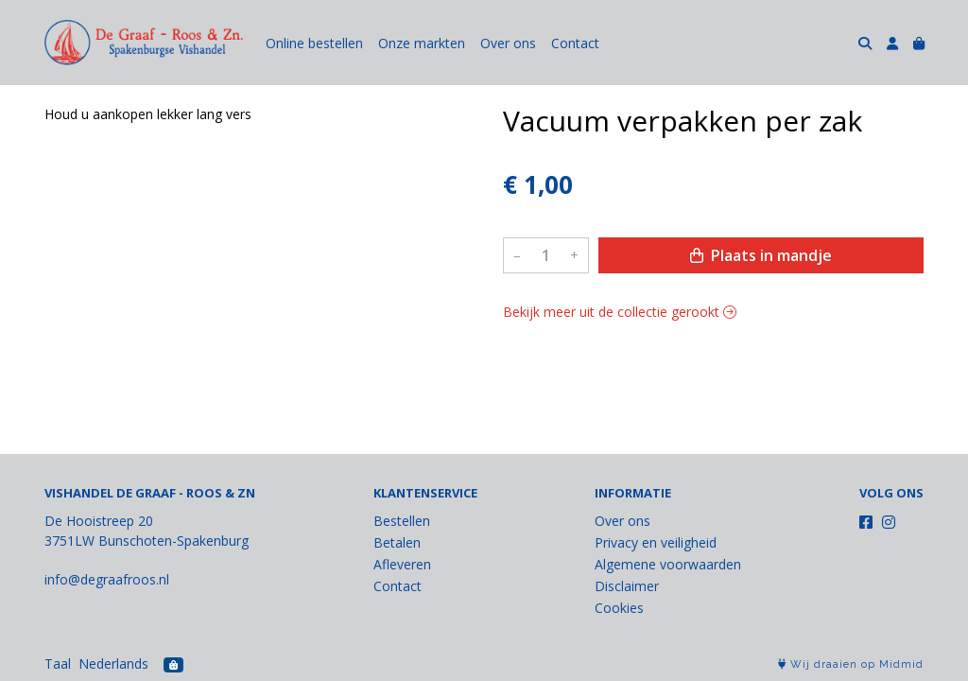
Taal (57, 663)
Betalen (397, 542)
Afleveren (402, 564)
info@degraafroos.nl (106, 579)
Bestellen (401, 521)
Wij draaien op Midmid (851, 664)
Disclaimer (627, 586)
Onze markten (421, 43)
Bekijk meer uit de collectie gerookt (619, 312)
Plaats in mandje (761, 255)
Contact (575, 43)
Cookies (619, 608)
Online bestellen (314, 43)
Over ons (508, 43)
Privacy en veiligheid (656, 542)
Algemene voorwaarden (668, 564)
